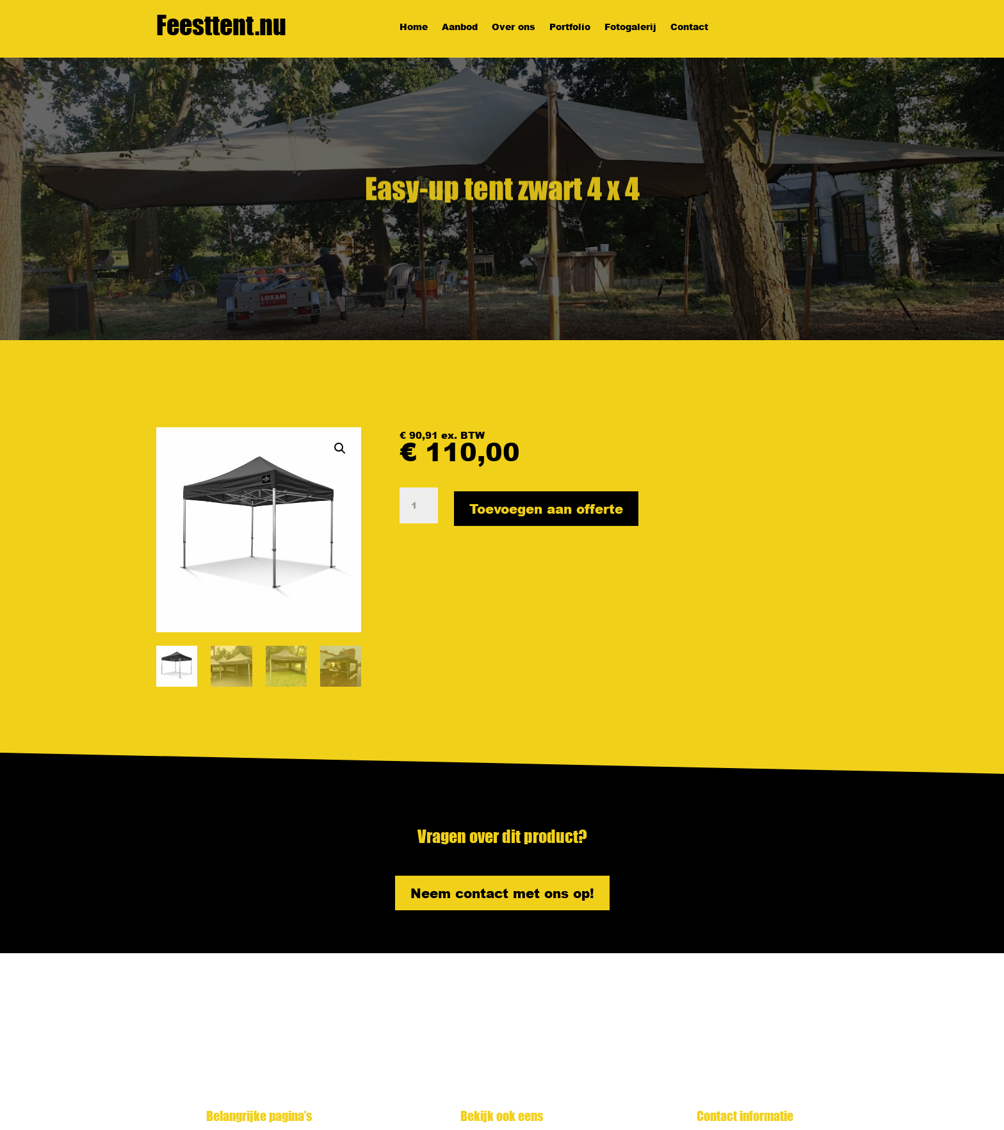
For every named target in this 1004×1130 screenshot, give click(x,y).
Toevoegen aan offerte (546, 509)
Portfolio (569, 27)
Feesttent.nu (221, 25)
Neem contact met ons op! (502, 893)
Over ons (513, 27)
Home (414, 27)
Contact (689, 27)
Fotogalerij (630, 27)
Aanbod (460, 27)
